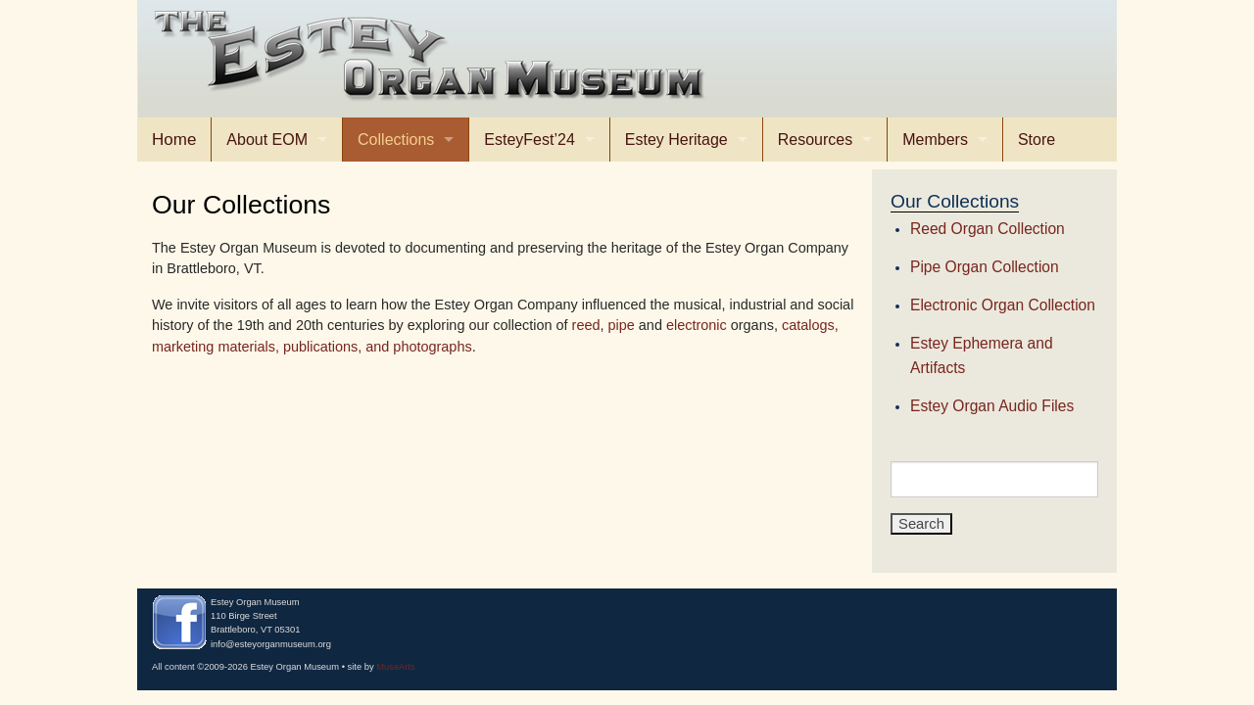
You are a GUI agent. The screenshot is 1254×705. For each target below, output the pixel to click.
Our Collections (955, 201)
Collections (396, 139)
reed (586, 325)
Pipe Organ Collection (984, 266)
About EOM (267, 139)
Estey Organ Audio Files (992, 406)
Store (1036, 139)
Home (174, 139)
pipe (621, 325)
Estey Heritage (676, 139)
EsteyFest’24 (529, 139)
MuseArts (395, 667)
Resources (815, 139)
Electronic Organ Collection (1002, 305)
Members (935, 139)
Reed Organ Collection (987, 228)
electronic (696, 325)
